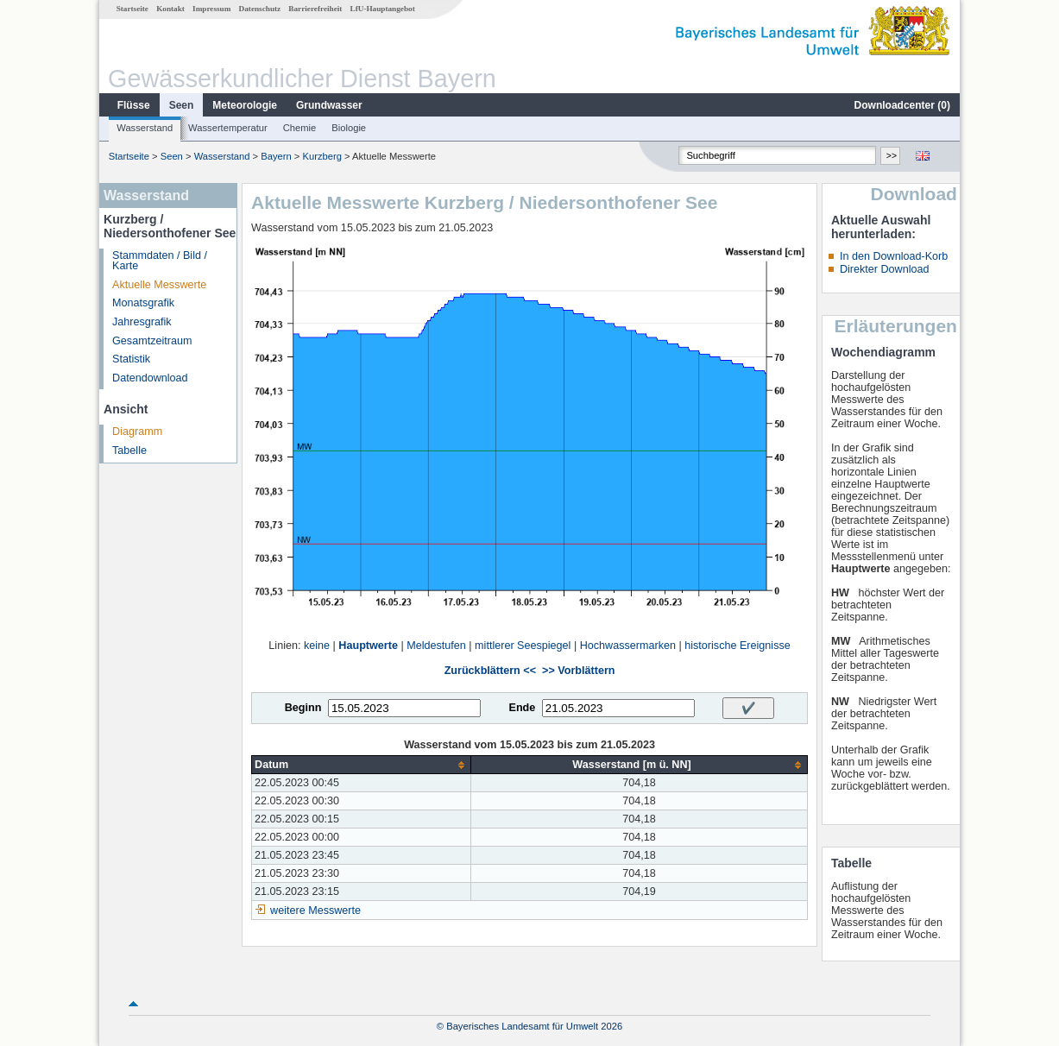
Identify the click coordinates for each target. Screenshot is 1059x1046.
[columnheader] (361, 765)
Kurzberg (321, 156)
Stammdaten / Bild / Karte (159, 261)
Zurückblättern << (490, 671)
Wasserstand (145, 128)
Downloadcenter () (902, 105)
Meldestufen (436, 646)
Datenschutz (260, 8)
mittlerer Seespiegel (522, 646)
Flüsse (133, 105)
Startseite (132, 8)
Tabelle (129, 450)
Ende (521, 708)
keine (317, 646)
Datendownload (150, 378)
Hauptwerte (368, 646)
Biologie (348, 128)
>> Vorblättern (578, 671)
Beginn (303, 708)
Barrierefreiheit (315, 8)
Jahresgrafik (142, 322)
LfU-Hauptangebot (382, 8)
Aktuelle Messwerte (159, 285)
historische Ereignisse (737, 646)
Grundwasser (329, 105)
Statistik (131, 359)
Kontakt (170, 8)
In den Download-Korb (894, 256)
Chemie (300, 128)
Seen (181, 105)
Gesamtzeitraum (152, 341)
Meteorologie (244, 105)
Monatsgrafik (143, 303)
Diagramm (137, 431)
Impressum (211, 8)
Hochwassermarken (628, 646)
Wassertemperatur (228, 128)
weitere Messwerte (315, 910)
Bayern (276, 156)
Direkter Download (885, 269)
